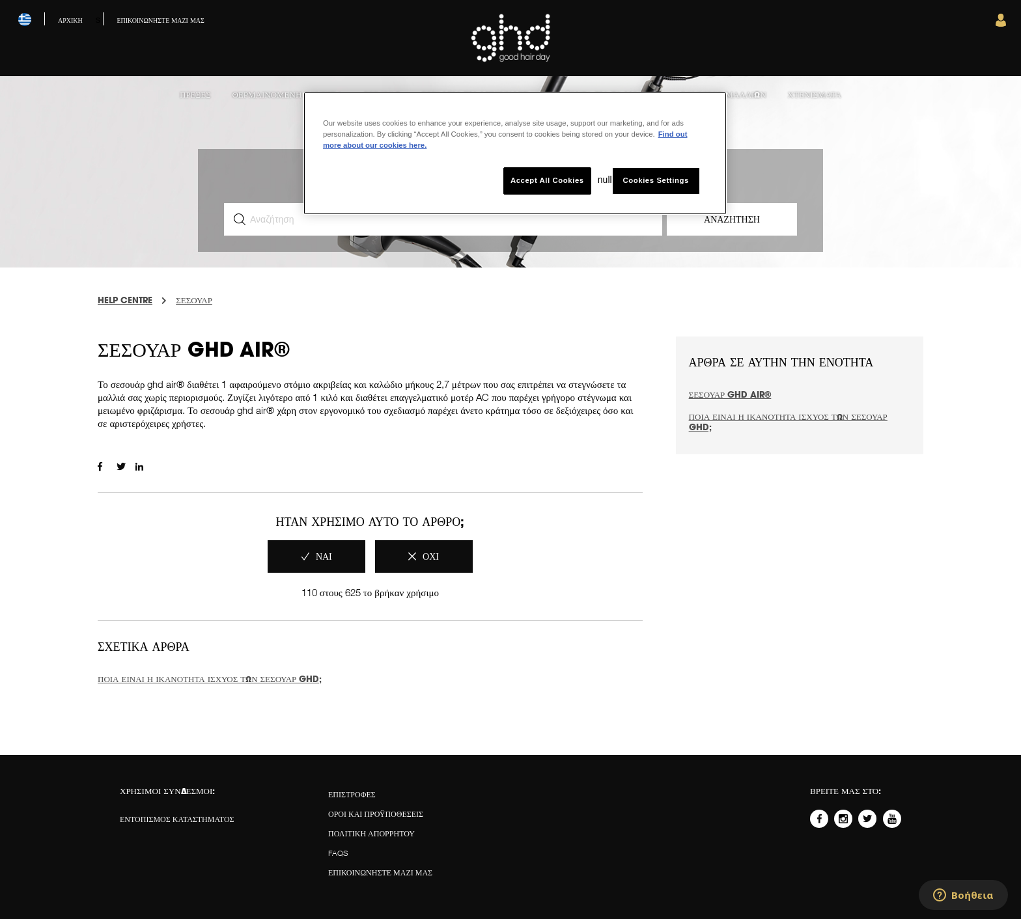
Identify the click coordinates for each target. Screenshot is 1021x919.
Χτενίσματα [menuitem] (814, 94)
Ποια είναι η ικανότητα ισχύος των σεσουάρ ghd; (210, 679)
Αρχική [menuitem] (70, 20)
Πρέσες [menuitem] (195, 94)
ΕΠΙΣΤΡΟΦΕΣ (352, 794)
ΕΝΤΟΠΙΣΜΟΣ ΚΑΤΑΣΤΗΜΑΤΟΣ (177, 819)
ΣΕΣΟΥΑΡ (194, 300)
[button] (1001, 23)
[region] (515, 153)
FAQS (338, 853)
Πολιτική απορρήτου (371, 833)
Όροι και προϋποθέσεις (375, 814)
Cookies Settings (655, 180)
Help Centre (125, 300)
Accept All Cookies (547, 180)
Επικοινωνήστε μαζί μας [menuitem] (160, 20)
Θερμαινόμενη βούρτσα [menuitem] (287, 94)
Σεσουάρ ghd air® (730, 394)
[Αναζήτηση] (443, 219)
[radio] (316, 556)
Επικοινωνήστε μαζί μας (380, 872)
